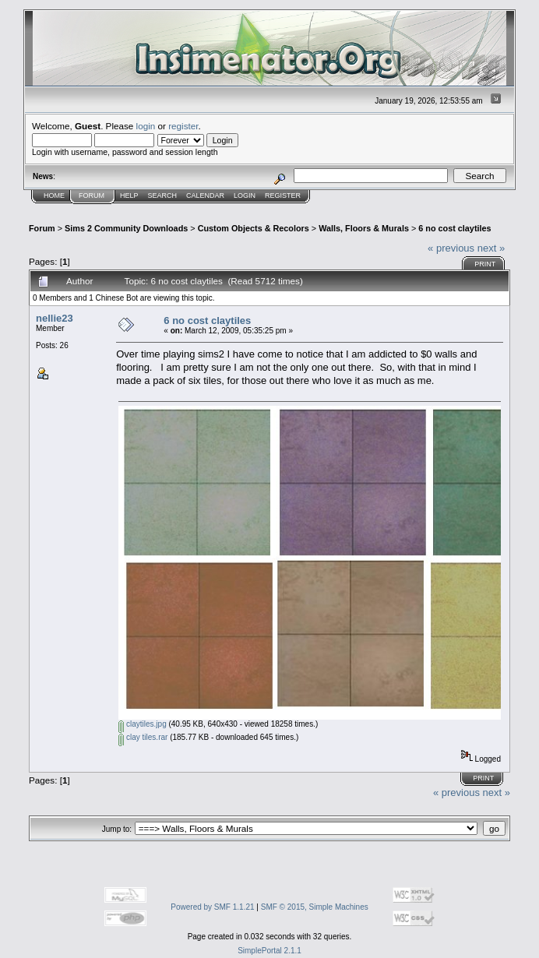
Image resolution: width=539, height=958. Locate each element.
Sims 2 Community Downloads (126, 228)
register (183, 126)
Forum (91, 195)
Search (163, 195)
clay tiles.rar (142, 737)
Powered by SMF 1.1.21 (212, 907)
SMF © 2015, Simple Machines (314, 907)
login (146, 126)
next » (491, 248)
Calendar (205, 195)
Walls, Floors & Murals (364, 228)
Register (283, 195)
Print (484, 264)
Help (129, 195)
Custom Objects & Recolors (253, 228)
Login (244, 195)
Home (54, 195)
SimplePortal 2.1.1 (269, 950)
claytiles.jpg (142, 724)
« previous (451, 248)
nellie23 (54, 318)
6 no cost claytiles (454, 228)
